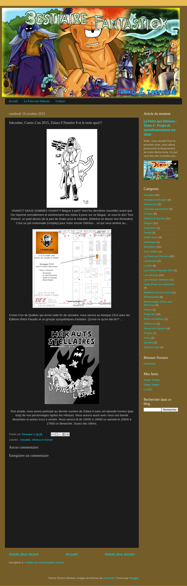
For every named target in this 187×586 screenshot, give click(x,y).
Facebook (149, 363)
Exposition (150, 227)
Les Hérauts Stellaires (157, 279)
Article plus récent (23, 554)
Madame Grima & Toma (158, 292)
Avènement (150, 204)
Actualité (25, 439)
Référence (150, 323)
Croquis (148, 213)
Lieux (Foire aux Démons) (159, 284)
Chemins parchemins (156, 209)
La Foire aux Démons (36, 101)
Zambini (148, 342)
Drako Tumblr (152, 379)
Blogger (133, 578)
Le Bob (148, 265)
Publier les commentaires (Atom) (44, 562)
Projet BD (149, 314)
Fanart (147, 232)
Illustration (150, 246)
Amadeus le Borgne (155, 199)
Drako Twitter (151, 384)
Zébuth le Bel (151, 347)
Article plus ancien (120, 554)
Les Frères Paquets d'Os (158, 270)
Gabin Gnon (151, 237)
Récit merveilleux (154, 318)
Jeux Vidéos (151, 251)
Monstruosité (151, 296)
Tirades (148, 333)
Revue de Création (155, 328)
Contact (60, 101)
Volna (147, 337)
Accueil (13, 101)
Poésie (148, 309)
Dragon (148, 223)
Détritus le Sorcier (42, 439)
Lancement (150, 260)
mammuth (109, 578)
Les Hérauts (151, 275)
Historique (150, 242)
